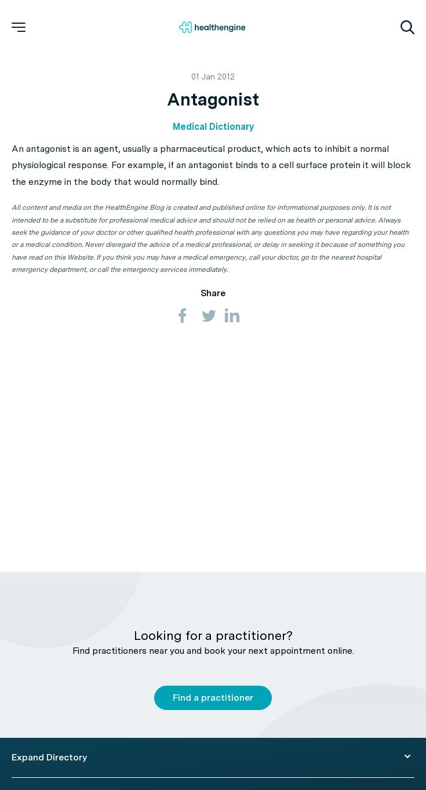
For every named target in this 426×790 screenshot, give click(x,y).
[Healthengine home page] (212, 27)
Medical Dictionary (213, 126)
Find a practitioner (213, 697)
